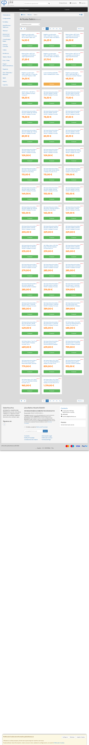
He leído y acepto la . (37, 721)
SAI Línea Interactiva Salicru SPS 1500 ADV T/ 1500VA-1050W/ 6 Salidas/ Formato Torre (29, 538)
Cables (5, 50)
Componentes (7, 18)
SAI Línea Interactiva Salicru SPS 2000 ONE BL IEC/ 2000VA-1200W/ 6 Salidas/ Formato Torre (29, 503)
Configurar (65, 737)
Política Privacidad (29, 732)
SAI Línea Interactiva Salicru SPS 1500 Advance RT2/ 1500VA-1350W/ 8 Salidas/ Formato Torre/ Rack (51, 607)
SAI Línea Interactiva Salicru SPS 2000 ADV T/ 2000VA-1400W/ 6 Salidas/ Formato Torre (51, 572)
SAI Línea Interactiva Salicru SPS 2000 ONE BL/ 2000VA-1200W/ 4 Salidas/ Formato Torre (51, 468)
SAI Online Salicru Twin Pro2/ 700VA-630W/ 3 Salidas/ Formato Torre (29, 606)
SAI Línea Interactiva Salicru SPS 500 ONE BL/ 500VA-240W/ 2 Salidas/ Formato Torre (51, 191)
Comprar (29, 61)
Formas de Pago (46, 734)
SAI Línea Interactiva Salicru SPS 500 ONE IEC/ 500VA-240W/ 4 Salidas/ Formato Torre (51, 156)
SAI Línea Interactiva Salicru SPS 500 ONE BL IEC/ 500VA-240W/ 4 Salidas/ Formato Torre (29, 191)
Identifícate (63, 3)
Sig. (60, 28)
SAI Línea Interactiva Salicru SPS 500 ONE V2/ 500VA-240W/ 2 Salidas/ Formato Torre (73, 156)
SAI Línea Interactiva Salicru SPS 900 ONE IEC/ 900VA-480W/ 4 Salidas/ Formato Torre (51, 260)
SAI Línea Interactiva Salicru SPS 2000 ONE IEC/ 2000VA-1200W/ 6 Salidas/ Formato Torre (29, 468)
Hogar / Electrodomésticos (8, 64)
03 (53, 28)
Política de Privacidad (41, 721)
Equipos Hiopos (24, 9)
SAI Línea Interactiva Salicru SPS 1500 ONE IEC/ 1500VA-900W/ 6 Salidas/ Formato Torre (51, 399)
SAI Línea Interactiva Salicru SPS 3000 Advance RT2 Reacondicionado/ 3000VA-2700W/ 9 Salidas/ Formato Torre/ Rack (29, 642)
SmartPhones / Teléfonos (7, 26)
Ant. (44, 28)
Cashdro (67, 9)
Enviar (45, 725)
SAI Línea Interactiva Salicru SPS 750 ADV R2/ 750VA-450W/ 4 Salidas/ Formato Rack (29, 572)
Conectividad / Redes (7, 40)
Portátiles (5, 22)
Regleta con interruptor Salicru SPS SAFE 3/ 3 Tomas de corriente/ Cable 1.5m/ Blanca (29, 52)
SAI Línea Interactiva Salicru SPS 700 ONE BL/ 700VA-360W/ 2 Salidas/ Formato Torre (51, 226)
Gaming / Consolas (5, 45)
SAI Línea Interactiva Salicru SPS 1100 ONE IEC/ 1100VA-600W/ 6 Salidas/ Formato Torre (73, 330)
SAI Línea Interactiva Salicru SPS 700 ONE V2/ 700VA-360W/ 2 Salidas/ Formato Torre (73, 191)
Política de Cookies (59, 743)
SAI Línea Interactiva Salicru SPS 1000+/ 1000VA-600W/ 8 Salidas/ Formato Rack (51, 363)
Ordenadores (6, 15)
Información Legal (47, 730)
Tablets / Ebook (7, 57)
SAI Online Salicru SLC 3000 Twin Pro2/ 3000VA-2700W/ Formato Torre (29, 675)
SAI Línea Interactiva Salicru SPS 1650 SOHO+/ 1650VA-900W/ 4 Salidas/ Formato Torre (51, 503)
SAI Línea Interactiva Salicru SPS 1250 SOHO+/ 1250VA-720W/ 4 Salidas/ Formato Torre (73, 434)
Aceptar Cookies (81, 737)
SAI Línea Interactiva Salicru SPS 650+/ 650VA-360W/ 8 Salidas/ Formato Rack (29, 294)
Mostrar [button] (80, 28)
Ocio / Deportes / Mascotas (7, 73)
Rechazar (72, 737)
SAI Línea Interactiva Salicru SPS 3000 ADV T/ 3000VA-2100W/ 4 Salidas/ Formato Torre (73, 607)
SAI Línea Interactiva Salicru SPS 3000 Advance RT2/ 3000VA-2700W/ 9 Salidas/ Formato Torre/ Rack (73, 642)
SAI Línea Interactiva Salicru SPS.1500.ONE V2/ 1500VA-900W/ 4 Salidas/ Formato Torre (29, 434)
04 (56, 28)
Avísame (52, 130)
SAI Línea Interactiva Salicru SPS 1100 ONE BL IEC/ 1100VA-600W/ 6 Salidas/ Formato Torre (29, 364)
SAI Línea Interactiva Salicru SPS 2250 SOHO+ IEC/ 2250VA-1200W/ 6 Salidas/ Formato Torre (73, 538)
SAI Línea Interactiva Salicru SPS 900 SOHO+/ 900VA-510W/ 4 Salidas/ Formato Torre (29, 399)
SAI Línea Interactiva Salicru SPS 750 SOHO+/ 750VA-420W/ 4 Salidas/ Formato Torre (73, 364)
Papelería (5, 69)
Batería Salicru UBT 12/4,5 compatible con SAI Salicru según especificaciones (73, 51)
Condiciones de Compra (31, 734)
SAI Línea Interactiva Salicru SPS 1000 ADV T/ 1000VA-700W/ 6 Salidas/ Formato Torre (73, 503)
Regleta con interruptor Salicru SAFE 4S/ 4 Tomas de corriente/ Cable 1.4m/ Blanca (51, 51)
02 (50, 28)
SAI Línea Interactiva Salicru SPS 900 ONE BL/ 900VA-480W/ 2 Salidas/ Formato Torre (29, 260)
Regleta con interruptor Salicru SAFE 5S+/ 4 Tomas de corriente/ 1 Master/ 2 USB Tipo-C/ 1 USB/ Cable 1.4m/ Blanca (29, 122)
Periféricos (6, 53)
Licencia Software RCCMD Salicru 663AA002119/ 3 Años (51, 120)
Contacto (73, 3)
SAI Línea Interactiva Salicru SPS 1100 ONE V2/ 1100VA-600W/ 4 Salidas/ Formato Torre (29, 330)
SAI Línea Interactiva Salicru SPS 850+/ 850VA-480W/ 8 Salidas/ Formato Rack (73, 294)
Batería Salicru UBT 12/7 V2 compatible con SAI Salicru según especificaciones (73, 86)
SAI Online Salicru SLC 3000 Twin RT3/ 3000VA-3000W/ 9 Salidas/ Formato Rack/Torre (52, 675)
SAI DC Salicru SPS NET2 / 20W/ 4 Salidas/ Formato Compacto (28, 155)
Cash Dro (5, 85)
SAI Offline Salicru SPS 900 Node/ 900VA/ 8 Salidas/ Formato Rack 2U (51, 433)
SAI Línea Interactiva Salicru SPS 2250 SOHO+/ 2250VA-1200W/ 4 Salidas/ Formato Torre (51, 538)
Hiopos (5, 81)
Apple (4, 78)
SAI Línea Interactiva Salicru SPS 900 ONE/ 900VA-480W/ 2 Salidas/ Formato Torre (51, 294)
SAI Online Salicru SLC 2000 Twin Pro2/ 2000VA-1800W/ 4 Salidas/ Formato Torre (52, 641)
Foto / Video (6, 60)
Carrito (82, 3)
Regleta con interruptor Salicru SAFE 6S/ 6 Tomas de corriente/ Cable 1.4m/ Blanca (51, 86)
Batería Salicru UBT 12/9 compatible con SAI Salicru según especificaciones (29, 86)
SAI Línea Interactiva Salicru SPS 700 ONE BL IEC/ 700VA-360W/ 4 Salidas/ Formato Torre (29, 226)
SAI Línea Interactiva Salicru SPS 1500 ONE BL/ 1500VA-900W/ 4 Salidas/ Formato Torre (73, 399)
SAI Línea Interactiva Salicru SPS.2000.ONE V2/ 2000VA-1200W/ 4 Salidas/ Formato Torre (73, 468)
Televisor (5, 30)
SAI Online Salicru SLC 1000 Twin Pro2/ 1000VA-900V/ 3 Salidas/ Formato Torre (73, 571)
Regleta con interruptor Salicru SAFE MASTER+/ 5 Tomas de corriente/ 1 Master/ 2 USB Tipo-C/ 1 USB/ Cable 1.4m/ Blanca (74, 122)
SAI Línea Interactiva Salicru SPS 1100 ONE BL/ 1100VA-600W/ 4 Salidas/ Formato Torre (51, 330)
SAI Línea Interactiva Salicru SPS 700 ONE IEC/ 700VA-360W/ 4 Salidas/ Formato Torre (73, 226)
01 (47, 28)
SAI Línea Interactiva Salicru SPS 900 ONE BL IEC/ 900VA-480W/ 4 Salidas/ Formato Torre (73, 260)
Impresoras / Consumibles (6, 35)
